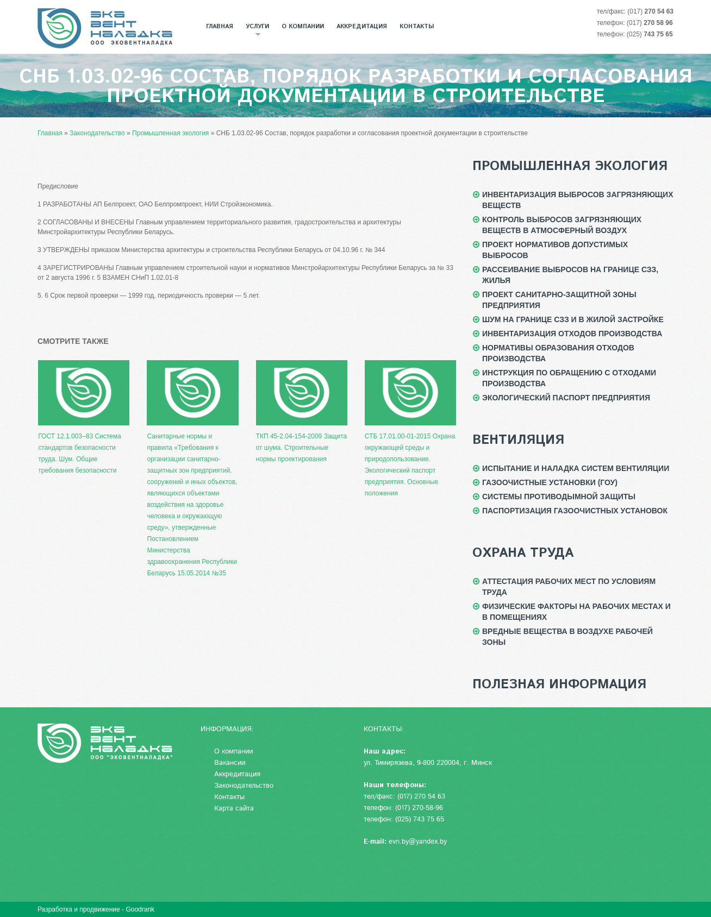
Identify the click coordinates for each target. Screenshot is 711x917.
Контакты (417, 26)
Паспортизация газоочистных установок (575, 510)
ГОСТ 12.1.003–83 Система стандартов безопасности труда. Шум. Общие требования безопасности (83, 417)
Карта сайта (234, 808)
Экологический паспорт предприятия (566, 397)
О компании (303, 26)
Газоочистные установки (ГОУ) (550, 482)
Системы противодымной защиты (558, 496)
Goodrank (140, 909)
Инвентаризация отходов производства (572, 333)
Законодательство (243, 786)
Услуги (254, 29)
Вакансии (229, 763)
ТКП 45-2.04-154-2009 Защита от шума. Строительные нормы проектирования (301, 411)
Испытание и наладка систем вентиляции (575, 468)
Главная (219, 26)
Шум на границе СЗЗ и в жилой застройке (573, 319)
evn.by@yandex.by (418, 842)
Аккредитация (361, 26)
